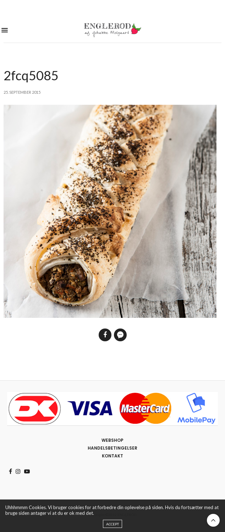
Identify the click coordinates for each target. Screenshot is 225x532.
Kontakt (112, 456)
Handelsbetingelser (112, 448)
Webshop (112, 440)
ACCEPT (112, 526)
